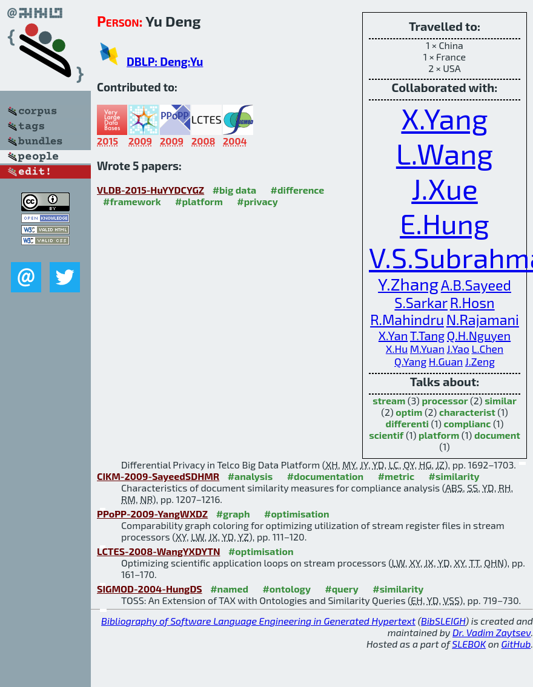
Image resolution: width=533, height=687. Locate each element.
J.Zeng (480, 361)
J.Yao (457, 349)
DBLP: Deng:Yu (165, 61)
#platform (199, 201)
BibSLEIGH (443, 620)
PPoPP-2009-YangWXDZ (152, 513)
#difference (298, 190)
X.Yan (393, 335)
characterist (467, 412)
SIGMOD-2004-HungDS (149, 588)
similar (501, 400)
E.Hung (444, 223)
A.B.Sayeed (476, 285)
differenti (407, 423)
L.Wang (444, 153)
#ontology (286, 588)
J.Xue (444, 188)
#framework (132, 201)
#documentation (325, 476)
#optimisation (296, 513)
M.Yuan (427, 349)
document (497, 435)
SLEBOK (469, 643)
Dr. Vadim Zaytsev (491, 632)
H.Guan (446, 361)
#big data (234, 190)
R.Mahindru (407, 319)
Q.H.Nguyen (479, 335)
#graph (233, 513)
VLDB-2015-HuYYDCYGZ (150, 190)
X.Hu (397, 349)
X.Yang (444, 118)
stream (388, 400)
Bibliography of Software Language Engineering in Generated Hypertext (258, 620)
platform (439, 435)
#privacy (257, 201)
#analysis (250, 476)
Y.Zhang (408, 284)
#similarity (454, 476)
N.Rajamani (482, 319)
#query (341, 588)
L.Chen (487, 349)
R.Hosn (472, 302)
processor (445, 400)
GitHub (516, 643)
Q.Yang (410, 361)
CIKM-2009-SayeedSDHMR (158, 476)
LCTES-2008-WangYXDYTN (158, 551)
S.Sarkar (421, 302)
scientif (386, 435)
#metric (396, 476)
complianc (467, 423)
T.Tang (427, 335)
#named (229, 588)
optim (409, 412)
